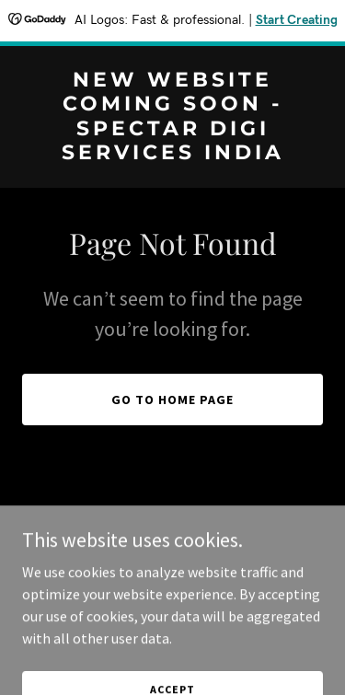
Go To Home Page (172, 399)
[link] (172, 154)
